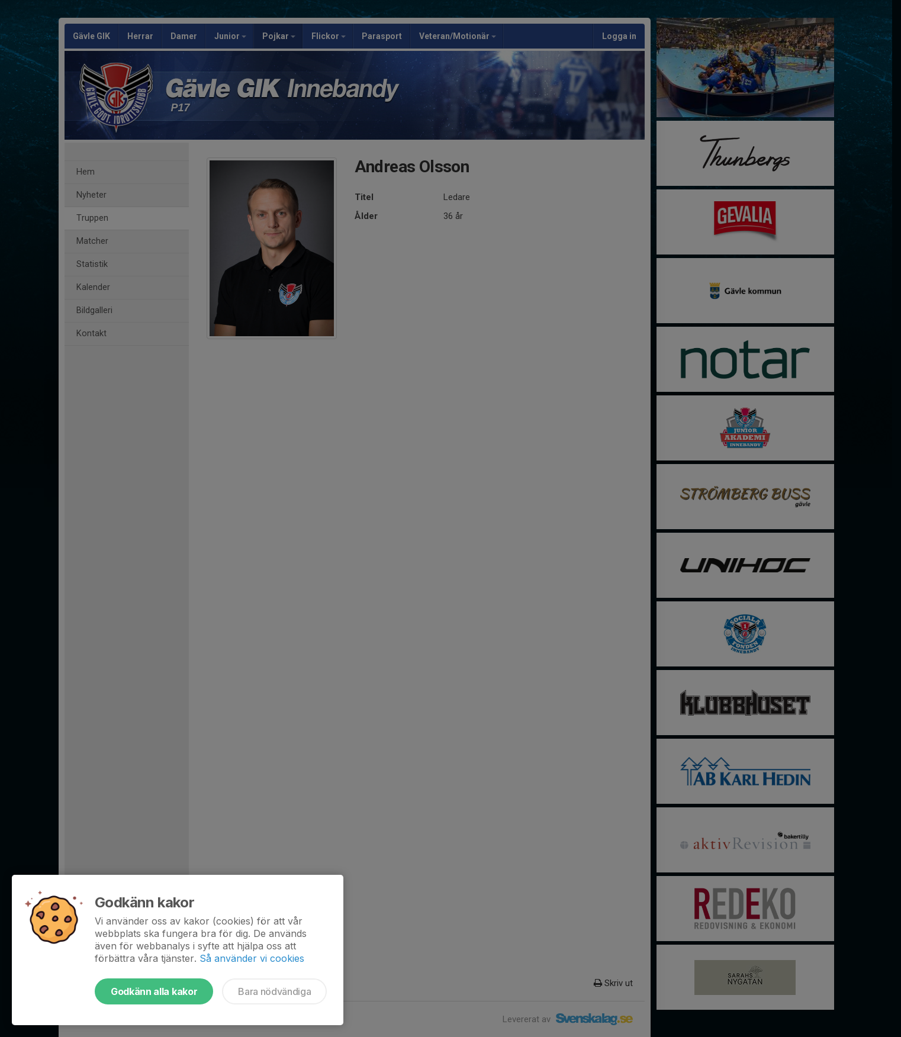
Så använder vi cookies (251, 958)
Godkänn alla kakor (154, 991)
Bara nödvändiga (274, 991)
